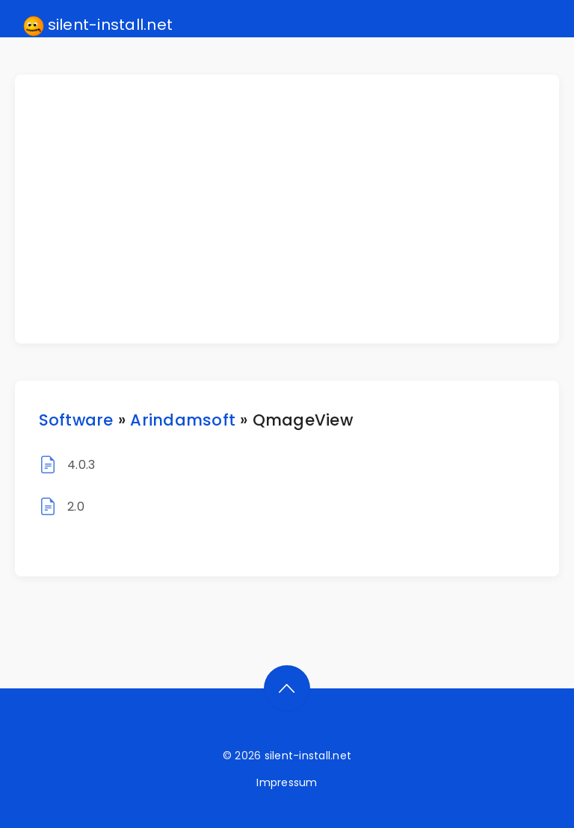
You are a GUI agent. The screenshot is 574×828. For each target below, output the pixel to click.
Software (76, 420)
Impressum (286, 782)
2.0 (75, 506)
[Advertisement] (296, 209)
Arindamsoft (182, 420)
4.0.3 (81, 464)
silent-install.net (98, 25)
